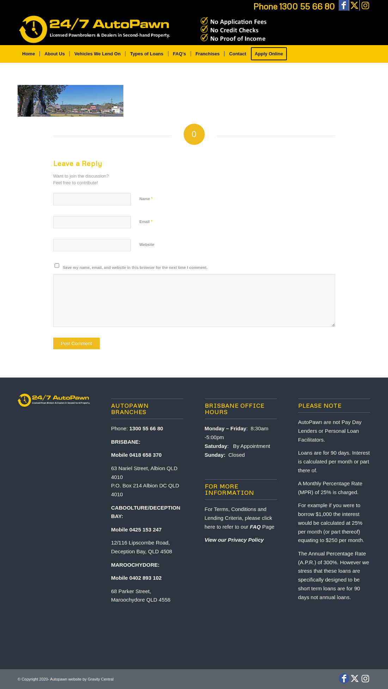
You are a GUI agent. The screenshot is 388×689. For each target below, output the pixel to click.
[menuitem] (28, 54)
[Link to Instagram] (365, 5)
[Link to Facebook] (344, 5)
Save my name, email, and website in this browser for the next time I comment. (135, 267)
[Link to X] (354, 5)
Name (146, 198)
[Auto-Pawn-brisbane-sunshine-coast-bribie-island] (144, 29)
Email (146, 221)
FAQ (255, 527)
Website (147, 244)
